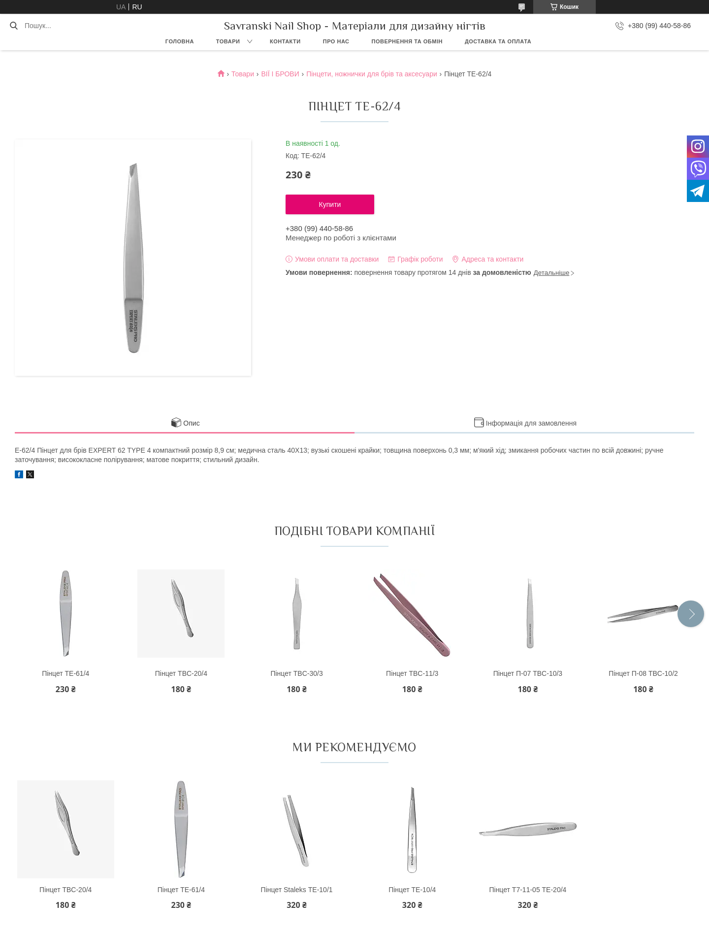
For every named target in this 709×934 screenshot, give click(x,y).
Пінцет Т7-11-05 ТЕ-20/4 (527, 890)
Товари (228, 41)
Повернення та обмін (407, 41)
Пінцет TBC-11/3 (412, 673)
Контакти (285, 41)
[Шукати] (13, 26)
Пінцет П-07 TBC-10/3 (528, 673)
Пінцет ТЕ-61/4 (65, 673)
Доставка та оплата (498, 41)
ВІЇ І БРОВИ (280, 74)
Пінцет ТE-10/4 (412, 890)
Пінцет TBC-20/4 (181, 673)
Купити (330, 204)
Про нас (336, 41)
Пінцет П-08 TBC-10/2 (643, 673)
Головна (179, 41)
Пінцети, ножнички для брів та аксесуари (371, 74)
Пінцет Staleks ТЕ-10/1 (297, 890)
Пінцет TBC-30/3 (296, 673)
